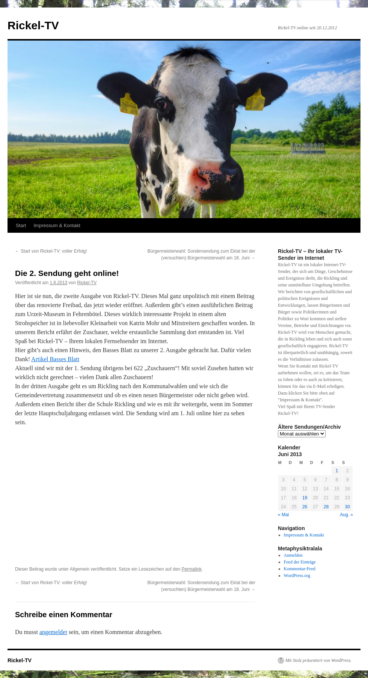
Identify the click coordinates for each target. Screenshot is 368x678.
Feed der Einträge (300, 562)
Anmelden (293, 555)
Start (21, 225)
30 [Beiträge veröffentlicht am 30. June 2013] (347, 506)
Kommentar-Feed (299, 568)
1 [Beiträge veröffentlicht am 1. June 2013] (336, 470)
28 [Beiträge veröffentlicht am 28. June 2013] (326, 506)
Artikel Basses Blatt (55, 359)
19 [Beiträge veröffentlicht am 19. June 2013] (304, 497)
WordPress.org (297, 575)
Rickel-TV (33, 25)
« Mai (283, 514)
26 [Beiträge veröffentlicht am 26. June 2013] (304, 506)
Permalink (191, 569)
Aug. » (346, 514)
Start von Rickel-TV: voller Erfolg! (51, 251)
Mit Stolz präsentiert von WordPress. (318, 660)
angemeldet (53, 632)
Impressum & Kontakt (56, 225)
